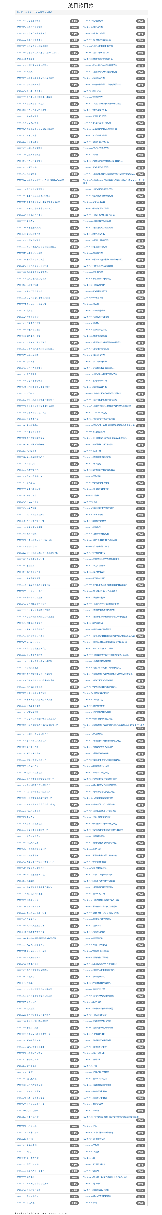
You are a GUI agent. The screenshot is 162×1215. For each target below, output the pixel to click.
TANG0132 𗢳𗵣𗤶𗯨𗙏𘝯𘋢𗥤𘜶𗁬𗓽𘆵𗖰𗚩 (35, 349)
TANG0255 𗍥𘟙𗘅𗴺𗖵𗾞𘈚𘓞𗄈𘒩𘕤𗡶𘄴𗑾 (35, 779)
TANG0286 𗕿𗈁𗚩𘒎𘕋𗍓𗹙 (28, 323)
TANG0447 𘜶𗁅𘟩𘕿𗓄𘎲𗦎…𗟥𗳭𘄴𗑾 (100, 855)
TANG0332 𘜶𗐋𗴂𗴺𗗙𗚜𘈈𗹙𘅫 (30, 629)
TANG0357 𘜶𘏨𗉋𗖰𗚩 (93, 97)
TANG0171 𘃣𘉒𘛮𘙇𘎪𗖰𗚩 (95, 135)
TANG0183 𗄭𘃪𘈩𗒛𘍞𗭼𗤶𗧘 (29, 591)
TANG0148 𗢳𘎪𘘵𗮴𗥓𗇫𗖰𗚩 (96, 240)
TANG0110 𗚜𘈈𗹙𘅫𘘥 (93, 1104)
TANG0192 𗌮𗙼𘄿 (25, 1072)
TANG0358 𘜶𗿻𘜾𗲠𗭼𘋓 (94, 578)
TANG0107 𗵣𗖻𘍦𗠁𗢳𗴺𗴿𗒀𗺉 (30, 438)
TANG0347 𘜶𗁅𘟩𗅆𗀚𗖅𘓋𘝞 (96, 951)
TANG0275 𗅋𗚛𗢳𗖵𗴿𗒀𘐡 (95, 1015)
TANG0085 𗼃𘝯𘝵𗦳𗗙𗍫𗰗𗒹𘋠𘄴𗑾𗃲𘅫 (101, 604)
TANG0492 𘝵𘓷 (90, 1203)
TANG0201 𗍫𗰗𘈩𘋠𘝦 (27, 1126)
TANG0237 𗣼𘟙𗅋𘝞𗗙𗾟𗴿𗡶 (29, 687)
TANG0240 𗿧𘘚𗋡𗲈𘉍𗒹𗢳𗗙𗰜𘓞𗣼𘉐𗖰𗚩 (35, 129)
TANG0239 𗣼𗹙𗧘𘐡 (26, 1009)
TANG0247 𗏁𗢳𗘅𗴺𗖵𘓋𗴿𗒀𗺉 (97, 1040)
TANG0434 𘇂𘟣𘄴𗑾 (92, 849)
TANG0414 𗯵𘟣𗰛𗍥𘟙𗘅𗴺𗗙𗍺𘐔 (98, 649)
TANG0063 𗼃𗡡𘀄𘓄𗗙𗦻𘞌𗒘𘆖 (97, 221)
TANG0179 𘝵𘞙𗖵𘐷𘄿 (27, 1066)
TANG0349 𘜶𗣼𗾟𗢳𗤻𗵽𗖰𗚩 (29, 91)
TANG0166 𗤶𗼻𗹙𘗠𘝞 (93, 938)
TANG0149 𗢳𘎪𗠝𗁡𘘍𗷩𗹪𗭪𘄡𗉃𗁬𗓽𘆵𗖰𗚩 (103, 260)
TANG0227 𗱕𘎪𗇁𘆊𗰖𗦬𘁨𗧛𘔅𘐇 (98, 887)
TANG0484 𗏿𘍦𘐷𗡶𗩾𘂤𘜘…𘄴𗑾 (31, 875)
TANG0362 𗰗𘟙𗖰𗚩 (26, 362)
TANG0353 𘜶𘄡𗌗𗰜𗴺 (93, 272)
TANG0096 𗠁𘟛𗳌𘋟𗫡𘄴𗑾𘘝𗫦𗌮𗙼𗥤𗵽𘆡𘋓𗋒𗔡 (105, 585)
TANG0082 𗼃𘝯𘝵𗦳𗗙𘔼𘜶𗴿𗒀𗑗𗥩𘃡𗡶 (34, 661)
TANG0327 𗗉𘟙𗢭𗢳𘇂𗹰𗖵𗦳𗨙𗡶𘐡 (32, 1021)
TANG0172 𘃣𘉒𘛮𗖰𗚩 (27, 135)
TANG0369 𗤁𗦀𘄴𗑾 (26, 221)
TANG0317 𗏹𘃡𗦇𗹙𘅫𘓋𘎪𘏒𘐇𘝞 (31, 951)
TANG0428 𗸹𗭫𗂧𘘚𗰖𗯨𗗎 (28, 1190)
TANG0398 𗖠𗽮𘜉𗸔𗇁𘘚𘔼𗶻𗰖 (97, 983)
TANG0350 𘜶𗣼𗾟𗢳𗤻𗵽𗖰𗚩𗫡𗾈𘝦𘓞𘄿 (34, 97)
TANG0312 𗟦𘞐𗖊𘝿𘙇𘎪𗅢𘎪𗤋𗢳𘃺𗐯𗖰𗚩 (102, 104)
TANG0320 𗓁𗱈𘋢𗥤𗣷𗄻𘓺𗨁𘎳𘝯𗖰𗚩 (100, 129)
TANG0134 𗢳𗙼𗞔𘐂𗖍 (27, 508)
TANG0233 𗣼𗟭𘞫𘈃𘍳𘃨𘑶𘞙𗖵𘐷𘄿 (99, 470)
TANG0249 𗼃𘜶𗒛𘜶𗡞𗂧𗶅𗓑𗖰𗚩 (98, 196)
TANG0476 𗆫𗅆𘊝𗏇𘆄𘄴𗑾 (95, 868)
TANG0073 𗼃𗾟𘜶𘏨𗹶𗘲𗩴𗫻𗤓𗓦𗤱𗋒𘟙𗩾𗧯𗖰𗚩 (38, 202)
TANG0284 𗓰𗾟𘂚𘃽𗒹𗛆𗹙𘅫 (29, 623)
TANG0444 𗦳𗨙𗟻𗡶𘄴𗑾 (27, 855)
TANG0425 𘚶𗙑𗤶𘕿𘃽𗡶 (27, 712)
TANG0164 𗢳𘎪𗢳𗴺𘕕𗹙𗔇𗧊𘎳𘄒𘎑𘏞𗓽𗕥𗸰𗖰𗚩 (38, 53)
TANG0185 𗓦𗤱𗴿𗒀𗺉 (27, 167)
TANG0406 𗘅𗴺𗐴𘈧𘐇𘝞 (27, 964)
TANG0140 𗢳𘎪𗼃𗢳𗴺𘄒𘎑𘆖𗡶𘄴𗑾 (32, 734)
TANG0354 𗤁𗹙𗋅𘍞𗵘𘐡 (27, 1028)
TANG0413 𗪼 (89, 1158)
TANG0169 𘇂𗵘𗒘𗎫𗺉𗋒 (94, 553)
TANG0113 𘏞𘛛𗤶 (91, 1111)
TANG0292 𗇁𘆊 (24, 1152)
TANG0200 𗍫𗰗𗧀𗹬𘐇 (93, 298)
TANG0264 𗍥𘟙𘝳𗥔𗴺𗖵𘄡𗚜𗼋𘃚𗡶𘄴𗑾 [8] (36, 804)
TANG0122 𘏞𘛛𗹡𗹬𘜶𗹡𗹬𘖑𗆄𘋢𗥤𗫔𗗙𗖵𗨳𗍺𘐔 (105, 642)
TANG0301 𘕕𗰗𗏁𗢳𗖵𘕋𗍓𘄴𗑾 (30, 104)
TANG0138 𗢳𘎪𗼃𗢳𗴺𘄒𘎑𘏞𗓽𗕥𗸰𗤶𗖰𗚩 (35, 78)
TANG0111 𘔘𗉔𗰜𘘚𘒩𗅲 (27, 1111)
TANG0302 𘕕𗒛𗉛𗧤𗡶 (93, 700)
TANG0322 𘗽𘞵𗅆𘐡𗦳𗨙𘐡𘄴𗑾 (97, 817)
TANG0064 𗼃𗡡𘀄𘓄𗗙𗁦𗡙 (28, 432)
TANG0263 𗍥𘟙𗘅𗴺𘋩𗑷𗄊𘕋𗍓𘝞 (98, 798)
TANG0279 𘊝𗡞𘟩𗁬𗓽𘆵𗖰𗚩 (29, 253)
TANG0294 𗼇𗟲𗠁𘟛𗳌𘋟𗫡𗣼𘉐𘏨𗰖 (99, 970)
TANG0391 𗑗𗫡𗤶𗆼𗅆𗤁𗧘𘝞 (96, 957)
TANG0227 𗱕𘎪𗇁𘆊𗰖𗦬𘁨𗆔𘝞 (30, 945)
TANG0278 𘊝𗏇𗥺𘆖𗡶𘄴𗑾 (28, 811)
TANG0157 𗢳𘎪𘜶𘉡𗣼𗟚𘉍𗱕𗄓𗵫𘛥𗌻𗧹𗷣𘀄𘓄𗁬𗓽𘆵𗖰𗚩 (109, 174)
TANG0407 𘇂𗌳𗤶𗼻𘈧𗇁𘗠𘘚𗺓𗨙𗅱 (32, 1184)
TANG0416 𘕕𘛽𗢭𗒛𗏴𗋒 (94, 566)
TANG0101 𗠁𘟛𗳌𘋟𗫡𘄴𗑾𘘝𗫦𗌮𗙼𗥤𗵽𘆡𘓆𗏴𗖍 (105, 438)
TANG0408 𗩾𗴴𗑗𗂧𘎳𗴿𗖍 (95, 521)
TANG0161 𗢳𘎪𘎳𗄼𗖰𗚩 (94, 355)
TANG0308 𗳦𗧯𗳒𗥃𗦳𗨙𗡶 (28, 706)
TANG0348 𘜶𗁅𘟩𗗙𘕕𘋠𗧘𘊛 (29, 598)
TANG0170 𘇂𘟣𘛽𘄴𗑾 (93, 734)
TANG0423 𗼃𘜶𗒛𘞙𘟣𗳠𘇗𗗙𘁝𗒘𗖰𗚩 (100, 374)
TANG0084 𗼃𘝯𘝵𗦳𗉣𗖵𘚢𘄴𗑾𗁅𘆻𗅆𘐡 (34, 989)
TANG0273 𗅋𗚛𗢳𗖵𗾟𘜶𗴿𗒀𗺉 (30, 1047)
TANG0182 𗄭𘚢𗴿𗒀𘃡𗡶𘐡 (95, 413)
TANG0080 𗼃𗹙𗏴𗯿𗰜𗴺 (94, 285)
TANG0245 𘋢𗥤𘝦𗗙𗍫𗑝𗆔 (95, 1079)
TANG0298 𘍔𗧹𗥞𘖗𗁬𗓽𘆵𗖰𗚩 (30, 260)
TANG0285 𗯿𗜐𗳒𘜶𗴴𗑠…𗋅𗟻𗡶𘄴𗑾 (100, 811)
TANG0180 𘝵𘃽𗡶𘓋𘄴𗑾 (27, 747)
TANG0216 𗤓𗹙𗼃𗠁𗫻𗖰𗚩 (28, 155)
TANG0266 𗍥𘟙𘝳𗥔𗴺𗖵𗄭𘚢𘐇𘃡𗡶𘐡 (33, 1015)
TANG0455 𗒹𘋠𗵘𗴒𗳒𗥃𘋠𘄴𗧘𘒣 (31, 604)
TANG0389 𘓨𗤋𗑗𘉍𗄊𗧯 (94, 202)
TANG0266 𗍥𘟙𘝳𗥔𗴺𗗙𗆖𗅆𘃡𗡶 (31, 693)
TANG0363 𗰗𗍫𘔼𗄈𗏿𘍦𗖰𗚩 (96, 148)
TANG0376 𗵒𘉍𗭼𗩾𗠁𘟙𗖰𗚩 (96, 142)
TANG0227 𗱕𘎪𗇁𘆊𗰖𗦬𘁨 (28, 336)
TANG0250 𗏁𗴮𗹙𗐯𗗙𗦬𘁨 (28, 1091)
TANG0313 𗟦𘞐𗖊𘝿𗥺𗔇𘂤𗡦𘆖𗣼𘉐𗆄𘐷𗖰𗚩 (103, 161)
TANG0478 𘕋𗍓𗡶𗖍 (92, 527)
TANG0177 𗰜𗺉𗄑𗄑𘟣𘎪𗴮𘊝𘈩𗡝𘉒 (32, 272)
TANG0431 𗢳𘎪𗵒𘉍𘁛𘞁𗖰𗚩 (29, 381)
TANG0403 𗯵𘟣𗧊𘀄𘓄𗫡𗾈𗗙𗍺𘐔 (31, 649)
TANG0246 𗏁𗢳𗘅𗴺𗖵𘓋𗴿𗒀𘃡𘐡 (98, 1009)
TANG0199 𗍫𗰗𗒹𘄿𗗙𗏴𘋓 (28, 572)
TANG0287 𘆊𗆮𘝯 (25, 311)
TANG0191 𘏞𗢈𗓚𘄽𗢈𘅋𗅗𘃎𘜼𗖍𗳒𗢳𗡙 (34, 540)
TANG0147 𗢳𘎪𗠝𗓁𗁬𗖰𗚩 (95, 110)
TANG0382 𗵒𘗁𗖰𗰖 (26, 977)
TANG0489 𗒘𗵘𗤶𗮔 (26, 1203)
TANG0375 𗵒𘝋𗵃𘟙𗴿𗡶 (94, 706)
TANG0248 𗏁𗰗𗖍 (25, 72)
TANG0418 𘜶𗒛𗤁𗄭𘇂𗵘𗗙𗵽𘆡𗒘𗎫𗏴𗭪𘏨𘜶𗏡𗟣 (105, 1177)
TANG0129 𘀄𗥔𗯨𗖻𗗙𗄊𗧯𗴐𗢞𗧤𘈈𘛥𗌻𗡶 (35, 680)
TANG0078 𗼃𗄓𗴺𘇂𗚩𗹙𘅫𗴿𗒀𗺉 (98, 1028)
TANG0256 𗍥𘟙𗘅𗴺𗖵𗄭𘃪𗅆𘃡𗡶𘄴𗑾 (100, 779)
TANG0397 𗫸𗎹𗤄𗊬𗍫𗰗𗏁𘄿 (96, 1072)
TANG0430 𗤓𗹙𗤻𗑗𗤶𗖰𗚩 (28, 84)
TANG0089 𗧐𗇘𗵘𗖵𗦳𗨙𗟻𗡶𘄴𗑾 (98, 719)
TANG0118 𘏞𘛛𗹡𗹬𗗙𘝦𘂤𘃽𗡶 (30, 444)
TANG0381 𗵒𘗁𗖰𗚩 (26, 59)
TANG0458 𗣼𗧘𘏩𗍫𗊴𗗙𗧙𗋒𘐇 (97, 919)
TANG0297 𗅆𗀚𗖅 (91, 1152)
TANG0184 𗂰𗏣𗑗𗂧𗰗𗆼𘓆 (28, 330)
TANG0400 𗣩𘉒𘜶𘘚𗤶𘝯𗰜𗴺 (96, 489)
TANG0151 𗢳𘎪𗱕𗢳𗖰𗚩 (27, 123)
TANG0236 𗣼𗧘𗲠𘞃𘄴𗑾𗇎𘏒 (96, 766)
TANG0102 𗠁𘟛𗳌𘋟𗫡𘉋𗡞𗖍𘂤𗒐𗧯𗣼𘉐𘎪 (35, 400)
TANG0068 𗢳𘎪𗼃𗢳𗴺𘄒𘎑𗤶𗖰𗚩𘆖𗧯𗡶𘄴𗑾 (36, 719)
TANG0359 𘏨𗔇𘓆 (91, 304)
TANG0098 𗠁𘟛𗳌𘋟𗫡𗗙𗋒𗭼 (96, 546)
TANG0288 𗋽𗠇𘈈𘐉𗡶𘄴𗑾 (28, 234)
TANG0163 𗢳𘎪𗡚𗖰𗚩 (93, 27)
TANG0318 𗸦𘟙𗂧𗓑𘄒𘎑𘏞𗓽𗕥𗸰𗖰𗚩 (100, 65)
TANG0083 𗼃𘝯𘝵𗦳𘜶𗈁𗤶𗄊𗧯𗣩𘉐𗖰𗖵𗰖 (102, 393)
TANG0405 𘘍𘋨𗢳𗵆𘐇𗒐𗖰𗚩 (29, 368)
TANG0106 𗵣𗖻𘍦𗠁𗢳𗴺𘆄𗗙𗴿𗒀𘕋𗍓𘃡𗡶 (102, 668)
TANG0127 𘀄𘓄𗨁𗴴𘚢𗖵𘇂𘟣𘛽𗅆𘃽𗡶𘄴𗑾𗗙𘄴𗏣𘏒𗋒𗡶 (108, 674)
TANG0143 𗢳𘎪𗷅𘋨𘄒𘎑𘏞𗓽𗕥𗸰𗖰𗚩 (100, 72)
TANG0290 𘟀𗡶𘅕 (91, 1145)
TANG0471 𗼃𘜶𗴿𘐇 (92, 926)
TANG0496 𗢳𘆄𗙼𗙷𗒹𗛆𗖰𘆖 (96, 534)
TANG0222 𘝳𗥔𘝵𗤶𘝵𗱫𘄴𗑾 (96, 753)
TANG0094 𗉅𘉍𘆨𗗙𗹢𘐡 (94, 989)
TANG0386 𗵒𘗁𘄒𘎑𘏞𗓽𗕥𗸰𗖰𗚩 (98, 59)
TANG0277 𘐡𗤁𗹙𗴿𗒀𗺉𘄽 (95, 1047)
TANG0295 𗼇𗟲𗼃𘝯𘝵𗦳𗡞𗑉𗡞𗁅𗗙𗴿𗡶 (34, 700)
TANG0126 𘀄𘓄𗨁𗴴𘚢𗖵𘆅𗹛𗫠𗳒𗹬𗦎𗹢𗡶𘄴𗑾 (37, 725)
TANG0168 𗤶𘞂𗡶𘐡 (92, 464)
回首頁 (20, 12)
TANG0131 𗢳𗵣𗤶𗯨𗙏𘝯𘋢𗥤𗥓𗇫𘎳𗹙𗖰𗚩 (102, 342)
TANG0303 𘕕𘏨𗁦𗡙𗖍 (93, 515)
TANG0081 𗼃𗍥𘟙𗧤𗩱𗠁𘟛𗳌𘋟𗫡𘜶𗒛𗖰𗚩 (35, 406)
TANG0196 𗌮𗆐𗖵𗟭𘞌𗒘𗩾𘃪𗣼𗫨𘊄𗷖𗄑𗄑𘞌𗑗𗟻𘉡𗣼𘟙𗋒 (109, 425)
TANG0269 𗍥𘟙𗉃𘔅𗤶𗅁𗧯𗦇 (96, 483)
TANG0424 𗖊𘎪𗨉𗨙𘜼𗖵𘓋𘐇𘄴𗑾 (31, 849)
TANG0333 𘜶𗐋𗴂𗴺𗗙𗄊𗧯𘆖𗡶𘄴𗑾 (32, 830)
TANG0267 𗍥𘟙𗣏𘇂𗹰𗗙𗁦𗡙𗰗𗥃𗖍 (99, 508)
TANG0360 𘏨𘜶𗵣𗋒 (26, 566)
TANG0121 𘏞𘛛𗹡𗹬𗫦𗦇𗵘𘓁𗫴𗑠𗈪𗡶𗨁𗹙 (35, 617)
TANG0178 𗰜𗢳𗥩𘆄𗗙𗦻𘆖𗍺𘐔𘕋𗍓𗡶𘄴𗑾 (102, 741)
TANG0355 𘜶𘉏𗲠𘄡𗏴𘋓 (94, 572)
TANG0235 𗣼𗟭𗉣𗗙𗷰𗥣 (94, 1139)
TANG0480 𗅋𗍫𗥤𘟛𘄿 (27, 1079)
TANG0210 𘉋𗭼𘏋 (25, 1139)
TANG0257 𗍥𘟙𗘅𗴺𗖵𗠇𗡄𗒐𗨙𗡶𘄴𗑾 (33, 785)
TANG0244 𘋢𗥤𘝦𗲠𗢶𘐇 (94, 894)
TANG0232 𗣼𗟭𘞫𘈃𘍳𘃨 (27, 470)
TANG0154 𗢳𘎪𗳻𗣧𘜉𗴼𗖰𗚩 (29, 27)
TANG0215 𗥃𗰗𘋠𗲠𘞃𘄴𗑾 (28, 753)
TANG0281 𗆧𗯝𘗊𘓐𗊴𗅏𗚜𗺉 (29, 1053)
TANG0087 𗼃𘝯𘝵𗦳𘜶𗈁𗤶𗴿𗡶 (97, 661)
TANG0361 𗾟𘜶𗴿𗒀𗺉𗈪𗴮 (95, 1098)
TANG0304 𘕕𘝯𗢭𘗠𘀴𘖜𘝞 (95, 945)
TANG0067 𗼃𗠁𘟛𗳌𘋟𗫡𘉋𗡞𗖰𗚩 (98, 46)
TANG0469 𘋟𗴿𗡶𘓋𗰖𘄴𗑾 (95, 862)
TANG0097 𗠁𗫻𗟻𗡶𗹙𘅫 (94, 432)
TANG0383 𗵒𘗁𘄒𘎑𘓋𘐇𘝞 (28, 957)
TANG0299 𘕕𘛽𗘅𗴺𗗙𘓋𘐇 (28, 906)
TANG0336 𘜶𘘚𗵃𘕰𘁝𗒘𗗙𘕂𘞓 (30, 1171)
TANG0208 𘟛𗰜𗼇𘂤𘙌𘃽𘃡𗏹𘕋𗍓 (98, 1133)
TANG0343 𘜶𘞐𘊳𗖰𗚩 (93, 253)
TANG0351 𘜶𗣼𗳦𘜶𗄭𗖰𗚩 (95, 116)
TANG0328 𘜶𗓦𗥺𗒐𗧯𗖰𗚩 (95, 387)
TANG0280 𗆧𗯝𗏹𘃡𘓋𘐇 (27, 900)
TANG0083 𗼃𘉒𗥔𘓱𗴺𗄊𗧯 (28, 228)
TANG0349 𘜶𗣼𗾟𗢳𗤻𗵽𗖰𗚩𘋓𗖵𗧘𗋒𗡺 (101, 559)
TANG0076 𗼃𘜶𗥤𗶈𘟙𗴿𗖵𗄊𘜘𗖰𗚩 (99, 215)
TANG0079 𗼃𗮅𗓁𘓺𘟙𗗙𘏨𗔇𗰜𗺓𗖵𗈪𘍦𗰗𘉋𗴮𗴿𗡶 (106, 655)
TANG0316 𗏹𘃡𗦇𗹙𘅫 (93, 623)
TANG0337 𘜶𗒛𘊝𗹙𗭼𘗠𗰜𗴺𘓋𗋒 (31, 304)
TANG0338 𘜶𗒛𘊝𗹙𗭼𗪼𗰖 (95, 291)
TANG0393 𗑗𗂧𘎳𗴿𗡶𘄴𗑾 (95, 330)
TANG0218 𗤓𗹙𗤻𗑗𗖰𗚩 (94, 78)
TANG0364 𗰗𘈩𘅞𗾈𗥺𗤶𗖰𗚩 (29, 215)
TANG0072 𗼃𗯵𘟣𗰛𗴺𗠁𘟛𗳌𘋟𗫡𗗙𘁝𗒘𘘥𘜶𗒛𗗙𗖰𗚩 (107, 406)
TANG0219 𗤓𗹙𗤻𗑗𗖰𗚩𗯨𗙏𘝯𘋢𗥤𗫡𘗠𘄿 (102, 84)
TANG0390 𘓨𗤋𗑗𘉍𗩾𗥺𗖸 (28, 489)
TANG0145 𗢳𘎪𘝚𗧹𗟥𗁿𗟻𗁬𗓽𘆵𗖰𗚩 (33, 266)
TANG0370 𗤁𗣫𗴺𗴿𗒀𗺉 (27, 1060)
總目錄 (28, 12)
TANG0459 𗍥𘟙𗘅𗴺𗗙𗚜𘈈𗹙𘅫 (30, 636)
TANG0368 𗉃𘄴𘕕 (91, 1171)
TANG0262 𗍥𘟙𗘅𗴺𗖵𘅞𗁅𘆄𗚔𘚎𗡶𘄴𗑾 (34, 798)
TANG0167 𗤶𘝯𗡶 (91, 323)
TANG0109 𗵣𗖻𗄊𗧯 (26, 483)
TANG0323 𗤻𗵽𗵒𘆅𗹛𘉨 (94, 311)
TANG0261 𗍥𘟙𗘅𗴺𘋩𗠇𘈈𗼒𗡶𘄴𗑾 (99, 792)
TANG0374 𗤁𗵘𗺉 (91, 155)
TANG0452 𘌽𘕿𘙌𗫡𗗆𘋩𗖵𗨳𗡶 (97, 712)
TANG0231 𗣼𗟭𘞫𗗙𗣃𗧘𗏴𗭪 (29, 476)
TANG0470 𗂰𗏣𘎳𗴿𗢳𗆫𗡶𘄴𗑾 (30, 868)
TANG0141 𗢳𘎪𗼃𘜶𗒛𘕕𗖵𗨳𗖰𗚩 (31, 413)
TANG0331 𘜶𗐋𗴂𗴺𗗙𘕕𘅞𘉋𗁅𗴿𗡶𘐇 (100, 906)
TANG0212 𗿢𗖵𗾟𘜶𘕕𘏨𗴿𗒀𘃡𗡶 (98, 680)
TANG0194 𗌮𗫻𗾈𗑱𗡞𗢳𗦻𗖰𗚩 (97, 123)
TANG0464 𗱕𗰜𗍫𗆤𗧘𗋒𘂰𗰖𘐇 (30, 926)
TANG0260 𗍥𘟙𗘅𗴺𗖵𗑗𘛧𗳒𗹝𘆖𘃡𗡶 (100, 687)
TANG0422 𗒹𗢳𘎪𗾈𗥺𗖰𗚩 (95, 247)
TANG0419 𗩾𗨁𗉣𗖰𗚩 (27, 374)
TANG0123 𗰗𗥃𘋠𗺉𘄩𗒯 (27, 1117)
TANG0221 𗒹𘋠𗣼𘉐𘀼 (27, 464)
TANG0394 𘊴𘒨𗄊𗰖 (26, 983)
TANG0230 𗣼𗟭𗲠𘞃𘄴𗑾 (27, 766)
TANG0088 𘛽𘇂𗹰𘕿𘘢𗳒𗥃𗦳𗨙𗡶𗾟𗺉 (33, 1034)
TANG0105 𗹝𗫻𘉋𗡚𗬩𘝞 (94, 932)
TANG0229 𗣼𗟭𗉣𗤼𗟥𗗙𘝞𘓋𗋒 (30, 559)
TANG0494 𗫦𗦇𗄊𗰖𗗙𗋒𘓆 (28, 502)
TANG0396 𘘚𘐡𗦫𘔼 (26, 1177)
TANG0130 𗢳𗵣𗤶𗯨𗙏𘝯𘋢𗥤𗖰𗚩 (31, 342)
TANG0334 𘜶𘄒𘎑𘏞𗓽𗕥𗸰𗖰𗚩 (97, 40)
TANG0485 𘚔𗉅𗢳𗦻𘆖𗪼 (27, 1164)
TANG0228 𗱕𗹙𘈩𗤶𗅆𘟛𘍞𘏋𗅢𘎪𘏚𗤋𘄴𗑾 (102, 760)
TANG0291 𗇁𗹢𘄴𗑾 (26, 817)
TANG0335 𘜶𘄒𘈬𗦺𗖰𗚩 (27, 116)
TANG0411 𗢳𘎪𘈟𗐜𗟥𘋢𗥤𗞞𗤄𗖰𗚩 (99, 368)
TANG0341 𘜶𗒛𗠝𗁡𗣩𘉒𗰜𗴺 (29, 291)
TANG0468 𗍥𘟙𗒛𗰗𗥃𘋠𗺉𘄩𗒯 (97, 1196)
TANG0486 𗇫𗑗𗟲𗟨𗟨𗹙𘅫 (28, 642)
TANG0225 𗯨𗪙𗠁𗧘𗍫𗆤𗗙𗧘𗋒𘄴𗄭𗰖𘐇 (34, 887)
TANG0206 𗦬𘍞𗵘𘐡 (92, 1002)
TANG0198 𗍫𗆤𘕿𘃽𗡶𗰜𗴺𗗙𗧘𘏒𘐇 (99, 881)
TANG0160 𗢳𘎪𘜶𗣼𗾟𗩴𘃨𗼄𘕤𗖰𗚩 (32, 110)
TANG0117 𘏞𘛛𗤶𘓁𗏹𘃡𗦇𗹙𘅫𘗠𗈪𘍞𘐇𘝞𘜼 (36, 938)
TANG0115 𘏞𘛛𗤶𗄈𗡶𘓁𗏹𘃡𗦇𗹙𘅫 (99, 610)
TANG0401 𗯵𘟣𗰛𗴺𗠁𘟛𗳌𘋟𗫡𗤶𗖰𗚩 (33, 387)
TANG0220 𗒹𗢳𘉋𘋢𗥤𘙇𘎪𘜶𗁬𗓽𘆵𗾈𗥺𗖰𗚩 (36, 247)
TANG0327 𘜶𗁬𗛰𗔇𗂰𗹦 (94, 1164)
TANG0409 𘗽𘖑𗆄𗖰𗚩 (27, 174)
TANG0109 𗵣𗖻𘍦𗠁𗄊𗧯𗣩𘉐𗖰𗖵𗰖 (32, 970)
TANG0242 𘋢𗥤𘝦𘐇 (92, 91)
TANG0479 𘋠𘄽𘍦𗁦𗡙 (27, 546)
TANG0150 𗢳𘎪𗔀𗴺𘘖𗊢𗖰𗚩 (29, 148)
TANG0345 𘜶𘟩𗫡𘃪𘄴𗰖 (94, 977)
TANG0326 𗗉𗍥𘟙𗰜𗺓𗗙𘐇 (95, 381)
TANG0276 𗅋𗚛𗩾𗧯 (26, 393)
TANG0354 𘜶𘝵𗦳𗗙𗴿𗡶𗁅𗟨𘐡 (97, 1021)
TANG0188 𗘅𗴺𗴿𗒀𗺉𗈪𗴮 (95, 1091)
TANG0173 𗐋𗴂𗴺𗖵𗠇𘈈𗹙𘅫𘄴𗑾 (31, 741)
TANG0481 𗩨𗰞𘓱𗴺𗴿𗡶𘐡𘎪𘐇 (30, 932)
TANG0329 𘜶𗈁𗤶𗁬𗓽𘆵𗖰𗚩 (96, 208)
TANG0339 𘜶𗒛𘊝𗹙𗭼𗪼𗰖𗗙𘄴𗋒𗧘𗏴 (100, 591)
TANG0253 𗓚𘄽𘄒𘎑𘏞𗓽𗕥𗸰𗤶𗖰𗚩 (32, 46)
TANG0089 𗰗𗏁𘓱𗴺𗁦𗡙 (27, 419)
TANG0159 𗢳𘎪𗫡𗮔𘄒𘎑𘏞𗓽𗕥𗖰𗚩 (32, 65)
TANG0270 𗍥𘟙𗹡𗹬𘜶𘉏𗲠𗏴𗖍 (30, 515)
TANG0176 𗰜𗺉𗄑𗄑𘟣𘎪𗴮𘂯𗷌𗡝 (98, 266)
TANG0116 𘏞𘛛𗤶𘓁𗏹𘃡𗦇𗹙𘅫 (97, 457)
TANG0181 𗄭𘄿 (90, 1066)
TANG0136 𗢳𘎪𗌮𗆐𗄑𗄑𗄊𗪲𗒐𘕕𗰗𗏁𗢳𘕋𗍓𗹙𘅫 (105, 617)
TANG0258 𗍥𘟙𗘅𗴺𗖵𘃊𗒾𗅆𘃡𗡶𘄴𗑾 (100, 785)
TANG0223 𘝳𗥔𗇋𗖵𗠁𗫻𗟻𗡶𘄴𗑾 (31, 760)
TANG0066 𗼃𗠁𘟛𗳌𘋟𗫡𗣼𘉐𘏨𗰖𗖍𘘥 (100, 400)
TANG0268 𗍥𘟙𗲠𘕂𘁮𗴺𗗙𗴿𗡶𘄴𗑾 (99, 804)
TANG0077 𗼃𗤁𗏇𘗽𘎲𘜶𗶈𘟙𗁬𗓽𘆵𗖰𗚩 (34, 208)
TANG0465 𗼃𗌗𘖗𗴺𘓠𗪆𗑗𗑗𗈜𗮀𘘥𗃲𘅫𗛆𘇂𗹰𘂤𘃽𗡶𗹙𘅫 (109, 636)
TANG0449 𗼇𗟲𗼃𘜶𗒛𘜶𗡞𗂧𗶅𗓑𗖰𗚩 (33, 196)
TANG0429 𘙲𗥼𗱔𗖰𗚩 (93, 21)
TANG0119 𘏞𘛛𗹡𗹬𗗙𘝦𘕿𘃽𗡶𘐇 (98, 444)
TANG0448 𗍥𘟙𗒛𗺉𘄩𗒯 (27, 1196)
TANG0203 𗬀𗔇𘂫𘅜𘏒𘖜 (27, 1133)
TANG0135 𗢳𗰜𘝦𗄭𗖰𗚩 (94, 33)
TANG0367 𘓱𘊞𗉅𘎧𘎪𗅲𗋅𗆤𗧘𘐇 (31, 913)
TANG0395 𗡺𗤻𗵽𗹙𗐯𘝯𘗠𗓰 (96, 317)
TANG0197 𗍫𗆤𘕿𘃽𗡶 (27, 451)
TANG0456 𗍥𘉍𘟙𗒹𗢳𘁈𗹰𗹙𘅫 (97, 629)
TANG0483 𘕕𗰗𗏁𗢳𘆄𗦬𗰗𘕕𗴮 (30, 1104)
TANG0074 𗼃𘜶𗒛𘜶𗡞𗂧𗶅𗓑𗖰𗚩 (98, 189)
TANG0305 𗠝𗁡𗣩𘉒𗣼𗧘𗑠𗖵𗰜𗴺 (31, 279)
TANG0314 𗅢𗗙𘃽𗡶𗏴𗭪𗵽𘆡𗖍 (30, 521)
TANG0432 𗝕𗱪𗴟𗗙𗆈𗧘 (94, 598)
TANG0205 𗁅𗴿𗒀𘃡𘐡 (27, 1002)
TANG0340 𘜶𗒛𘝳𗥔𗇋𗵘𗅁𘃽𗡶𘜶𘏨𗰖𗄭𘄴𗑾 (103, 830)
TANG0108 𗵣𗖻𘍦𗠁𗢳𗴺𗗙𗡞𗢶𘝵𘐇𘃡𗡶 (34, 674)
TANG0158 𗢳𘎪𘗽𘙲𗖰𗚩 (27, 355)
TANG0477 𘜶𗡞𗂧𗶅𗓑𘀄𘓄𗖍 (29, 527)
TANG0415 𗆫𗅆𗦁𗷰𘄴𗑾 (27, 843)
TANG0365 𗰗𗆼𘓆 (91, 495)
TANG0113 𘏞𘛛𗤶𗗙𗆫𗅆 (27, 425)
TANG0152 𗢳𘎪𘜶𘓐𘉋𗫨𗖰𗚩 (29, 161)
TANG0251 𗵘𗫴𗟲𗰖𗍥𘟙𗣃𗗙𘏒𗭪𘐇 (99, 419)
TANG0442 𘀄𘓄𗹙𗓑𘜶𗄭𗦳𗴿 (96, 1190)
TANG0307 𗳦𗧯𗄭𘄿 (92, 451)
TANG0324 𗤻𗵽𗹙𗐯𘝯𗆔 (27, 317)
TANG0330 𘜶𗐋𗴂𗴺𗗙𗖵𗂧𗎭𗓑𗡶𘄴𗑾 (100, 824)
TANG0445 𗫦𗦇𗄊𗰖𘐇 (27, 919)
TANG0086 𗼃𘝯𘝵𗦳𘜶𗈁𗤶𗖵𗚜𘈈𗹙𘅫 (33, 610)
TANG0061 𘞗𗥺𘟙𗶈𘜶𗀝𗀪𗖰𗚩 (30, 189)
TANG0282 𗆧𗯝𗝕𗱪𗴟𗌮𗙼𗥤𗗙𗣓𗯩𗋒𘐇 (101, 900)
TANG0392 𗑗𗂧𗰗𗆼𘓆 (27, 495)
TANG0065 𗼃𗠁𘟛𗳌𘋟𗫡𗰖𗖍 (96, 53)
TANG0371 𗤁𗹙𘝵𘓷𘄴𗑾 (94, 836)
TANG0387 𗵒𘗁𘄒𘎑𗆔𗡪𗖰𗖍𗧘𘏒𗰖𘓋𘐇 (101, 913)
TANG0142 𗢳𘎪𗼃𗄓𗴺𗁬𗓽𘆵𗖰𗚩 (98, 228)
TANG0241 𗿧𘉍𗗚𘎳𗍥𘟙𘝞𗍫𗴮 (30, 1098)
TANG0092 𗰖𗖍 (90, 502)
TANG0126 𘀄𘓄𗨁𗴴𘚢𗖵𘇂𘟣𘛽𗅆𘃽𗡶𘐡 (34, 996)
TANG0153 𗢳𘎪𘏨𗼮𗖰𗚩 (27, 142)
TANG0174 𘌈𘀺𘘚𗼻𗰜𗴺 (27, 285)
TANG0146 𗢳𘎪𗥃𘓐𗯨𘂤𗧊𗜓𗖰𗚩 (31, 33)
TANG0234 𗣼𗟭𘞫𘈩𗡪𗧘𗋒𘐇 (29, 894)
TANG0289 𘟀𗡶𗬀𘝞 (92, 476)
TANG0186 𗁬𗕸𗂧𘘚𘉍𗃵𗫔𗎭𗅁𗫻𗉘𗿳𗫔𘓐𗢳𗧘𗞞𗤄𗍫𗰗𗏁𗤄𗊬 (111, 1117)
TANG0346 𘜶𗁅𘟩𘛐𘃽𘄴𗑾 (28, 836)
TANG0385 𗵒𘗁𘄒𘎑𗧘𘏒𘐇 (95, 336)
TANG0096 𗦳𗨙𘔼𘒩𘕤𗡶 (27, 668)
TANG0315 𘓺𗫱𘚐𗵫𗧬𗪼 (27, 1158)
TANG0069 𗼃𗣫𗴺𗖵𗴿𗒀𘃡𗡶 (29, 655)
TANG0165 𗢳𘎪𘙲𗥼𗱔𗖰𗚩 (28, 21)
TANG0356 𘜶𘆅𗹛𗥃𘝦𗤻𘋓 (28, 578)
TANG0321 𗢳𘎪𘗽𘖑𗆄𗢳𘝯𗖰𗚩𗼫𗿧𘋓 (33, 298)
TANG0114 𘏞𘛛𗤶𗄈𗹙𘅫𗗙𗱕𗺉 (30, 457)
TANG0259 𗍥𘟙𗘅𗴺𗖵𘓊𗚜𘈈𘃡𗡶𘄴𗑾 (33, 792)
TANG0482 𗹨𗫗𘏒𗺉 (92, 1060)
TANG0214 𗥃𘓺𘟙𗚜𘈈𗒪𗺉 (28, 1040)
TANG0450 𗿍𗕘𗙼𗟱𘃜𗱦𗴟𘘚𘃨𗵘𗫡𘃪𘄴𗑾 (35, 862)
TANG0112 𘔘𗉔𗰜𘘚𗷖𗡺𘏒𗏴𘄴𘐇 (98, 875)
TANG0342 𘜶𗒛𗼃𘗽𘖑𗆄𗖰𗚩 (96, 167)
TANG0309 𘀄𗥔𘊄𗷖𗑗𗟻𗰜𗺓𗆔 (97, 1085)
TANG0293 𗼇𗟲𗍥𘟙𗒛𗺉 (94, 1053)
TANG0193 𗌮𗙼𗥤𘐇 (26, 881)
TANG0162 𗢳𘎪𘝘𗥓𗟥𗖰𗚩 (28, 240)
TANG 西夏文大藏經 (43, 12)
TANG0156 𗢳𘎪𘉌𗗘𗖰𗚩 (94, 234)
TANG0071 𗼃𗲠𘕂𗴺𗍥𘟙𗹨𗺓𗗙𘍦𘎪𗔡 (33, 585)
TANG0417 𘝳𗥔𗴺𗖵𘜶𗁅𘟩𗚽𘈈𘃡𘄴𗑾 (100, 843)
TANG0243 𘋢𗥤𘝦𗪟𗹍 (27, 1145)
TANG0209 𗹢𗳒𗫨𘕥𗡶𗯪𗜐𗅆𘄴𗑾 (98, 747)
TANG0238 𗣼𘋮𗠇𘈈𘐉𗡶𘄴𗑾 (29, 773)
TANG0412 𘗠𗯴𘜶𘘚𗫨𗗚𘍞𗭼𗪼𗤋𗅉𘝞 (100, 964)
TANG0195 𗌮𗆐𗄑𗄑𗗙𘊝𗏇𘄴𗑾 (97, 279)
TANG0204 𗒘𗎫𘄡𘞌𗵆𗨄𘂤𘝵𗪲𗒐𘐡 (99, 996)
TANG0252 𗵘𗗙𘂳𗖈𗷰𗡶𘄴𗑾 (96, 773)
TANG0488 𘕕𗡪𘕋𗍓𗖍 (27, 534)
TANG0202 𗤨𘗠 (90, 1126)
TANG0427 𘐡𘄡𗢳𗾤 (92, 1184)
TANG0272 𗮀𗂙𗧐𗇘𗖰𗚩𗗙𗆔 (29, 1085)
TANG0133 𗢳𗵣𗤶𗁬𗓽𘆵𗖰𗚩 (96, 349)
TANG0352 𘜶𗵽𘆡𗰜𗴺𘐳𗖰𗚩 (29, 40)
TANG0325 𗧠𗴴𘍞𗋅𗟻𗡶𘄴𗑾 (29, 824)
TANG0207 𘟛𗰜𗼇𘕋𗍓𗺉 (94, 1034)
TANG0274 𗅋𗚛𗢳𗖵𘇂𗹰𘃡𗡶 (96, 693)
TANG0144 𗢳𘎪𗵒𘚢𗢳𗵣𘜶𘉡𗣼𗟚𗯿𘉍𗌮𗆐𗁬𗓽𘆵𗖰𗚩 (40, 180)
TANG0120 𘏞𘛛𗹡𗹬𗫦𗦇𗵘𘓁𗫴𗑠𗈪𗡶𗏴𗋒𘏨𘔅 (37, 553)
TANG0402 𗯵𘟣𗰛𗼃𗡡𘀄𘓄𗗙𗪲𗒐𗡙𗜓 (100, 540)
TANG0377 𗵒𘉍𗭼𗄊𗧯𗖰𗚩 (95, 362)
